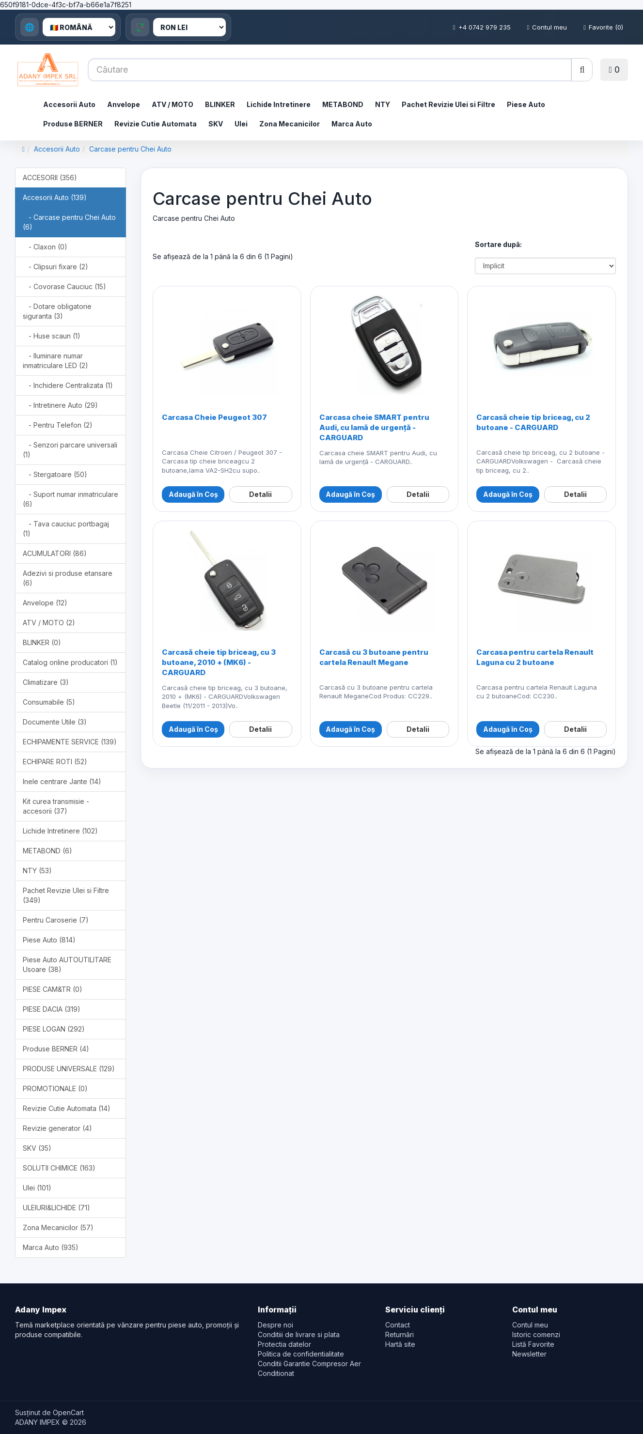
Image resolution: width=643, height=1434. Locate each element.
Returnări (399, 1334)
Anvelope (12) (45, 603)
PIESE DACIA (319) (51, 1009)
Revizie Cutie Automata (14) (66, 1108)
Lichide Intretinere (279, 104)
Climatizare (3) (46, 682)
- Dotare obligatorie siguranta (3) (57, 311)
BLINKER (220, 104)
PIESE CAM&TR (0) (52, 989)
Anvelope (123, 104)
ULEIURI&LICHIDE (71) (56, 1207)
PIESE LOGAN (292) (54, 1029)
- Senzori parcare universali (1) (70, 450)
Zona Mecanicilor (289, 124)
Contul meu (547, 27)
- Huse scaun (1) (51, 336)
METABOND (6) (47, 851)
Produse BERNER (73, 124)
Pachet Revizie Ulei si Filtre (448, 104)
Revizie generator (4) (57, 1128)
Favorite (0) (603, 27)
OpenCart (68, 1412)
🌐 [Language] (29, 27)
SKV (215, 124)
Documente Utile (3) (55, 722)
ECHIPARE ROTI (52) (55, 761)
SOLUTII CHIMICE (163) (59, 1168)
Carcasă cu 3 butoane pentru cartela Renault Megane (373, 657)
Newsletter (529, 1354)
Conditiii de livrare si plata (299, 1334)
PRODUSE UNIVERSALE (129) (69, 1068)
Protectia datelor (284, 1344)
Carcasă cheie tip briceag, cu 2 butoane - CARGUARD (533, 422)
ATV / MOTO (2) (49, 622)
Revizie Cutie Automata (155, 124)
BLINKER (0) (42, 642)
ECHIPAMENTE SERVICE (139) (70, 742)
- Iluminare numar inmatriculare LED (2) (55, 361)
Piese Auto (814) (49, 940)
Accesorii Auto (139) (55, 197)
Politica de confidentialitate (301, 1354)
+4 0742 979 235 (482, 27)
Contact (397, 1325)
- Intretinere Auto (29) (60, 405)
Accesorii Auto (69, 104)
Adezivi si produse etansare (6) (67, 578)
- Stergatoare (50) (55, 474)
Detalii (260, 494)
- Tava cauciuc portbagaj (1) (66, 529)
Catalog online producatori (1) (70, 662)
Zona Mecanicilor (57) (58, 1227)
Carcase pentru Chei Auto (130, 149)
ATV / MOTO (172, 104)
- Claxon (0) (45, 247)
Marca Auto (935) (50, 1247)
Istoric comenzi (536, 1334)
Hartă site (400, 1344)
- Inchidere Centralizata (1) (68, 385)
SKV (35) (37, 1148)
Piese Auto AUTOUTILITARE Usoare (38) (67, 964)
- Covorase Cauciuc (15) (64, 286)
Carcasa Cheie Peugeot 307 (214, 417)
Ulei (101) (37, 1188)
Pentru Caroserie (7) (56, 920)
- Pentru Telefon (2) (58, 425)
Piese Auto (526, 104)
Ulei (241, 124)
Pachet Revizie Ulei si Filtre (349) (66, 895)
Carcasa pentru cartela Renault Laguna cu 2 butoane (535, 657)
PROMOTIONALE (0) (55, 1088)
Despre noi (275, 1325)
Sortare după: (498, 244)
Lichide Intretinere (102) (60, 831)
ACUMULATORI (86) (55, 553)
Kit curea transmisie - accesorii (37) (56, 806)
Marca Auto (351, 124)
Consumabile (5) (49, 702)
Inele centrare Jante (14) (62, 781)
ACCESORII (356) (50, 177)
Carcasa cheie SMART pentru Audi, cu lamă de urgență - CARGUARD (374, 427)
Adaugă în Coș (193, 494)
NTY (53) (37, 870)
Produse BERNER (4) (56, 1049)
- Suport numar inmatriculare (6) (70, 499)
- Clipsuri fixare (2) (55, 266)
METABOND (342, 104)
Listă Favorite (533, 1344)
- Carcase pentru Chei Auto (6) (69, 222)
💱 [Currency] (140, 27)
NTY (382, 104)
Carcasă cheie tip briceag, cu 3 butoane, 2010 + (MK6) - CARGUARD (219, 662)
